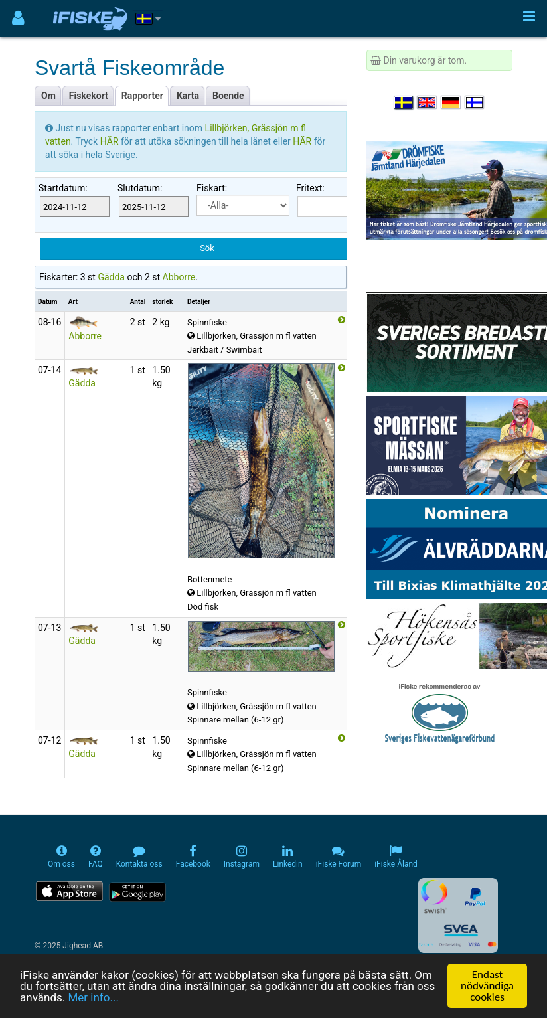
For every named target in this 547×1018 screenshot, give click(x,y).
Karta (188, 95)
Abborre (179, 277)
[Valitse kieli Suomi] (475, 102)
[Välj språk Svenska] (404, 102)
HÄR (110, 141)
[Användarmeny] (18, 18)
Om (48, 95)
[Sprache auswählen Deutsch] (451, 102)
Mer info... (93, 997)
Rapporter (142, 95)
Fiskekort (88, 95)
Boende (228, 95)
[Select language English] (427, 102)
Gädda (111, 277)
